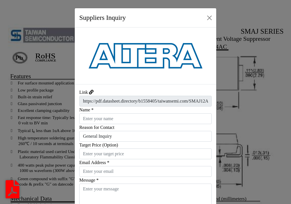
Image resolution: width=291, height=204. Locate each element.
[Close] (209, 17)
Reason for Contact (97, 127)
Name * (86, 109)
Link (83, 92)
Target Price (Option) (98, 145)
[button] (85, 55)
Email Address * (94, 162)
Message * (89, 180)
